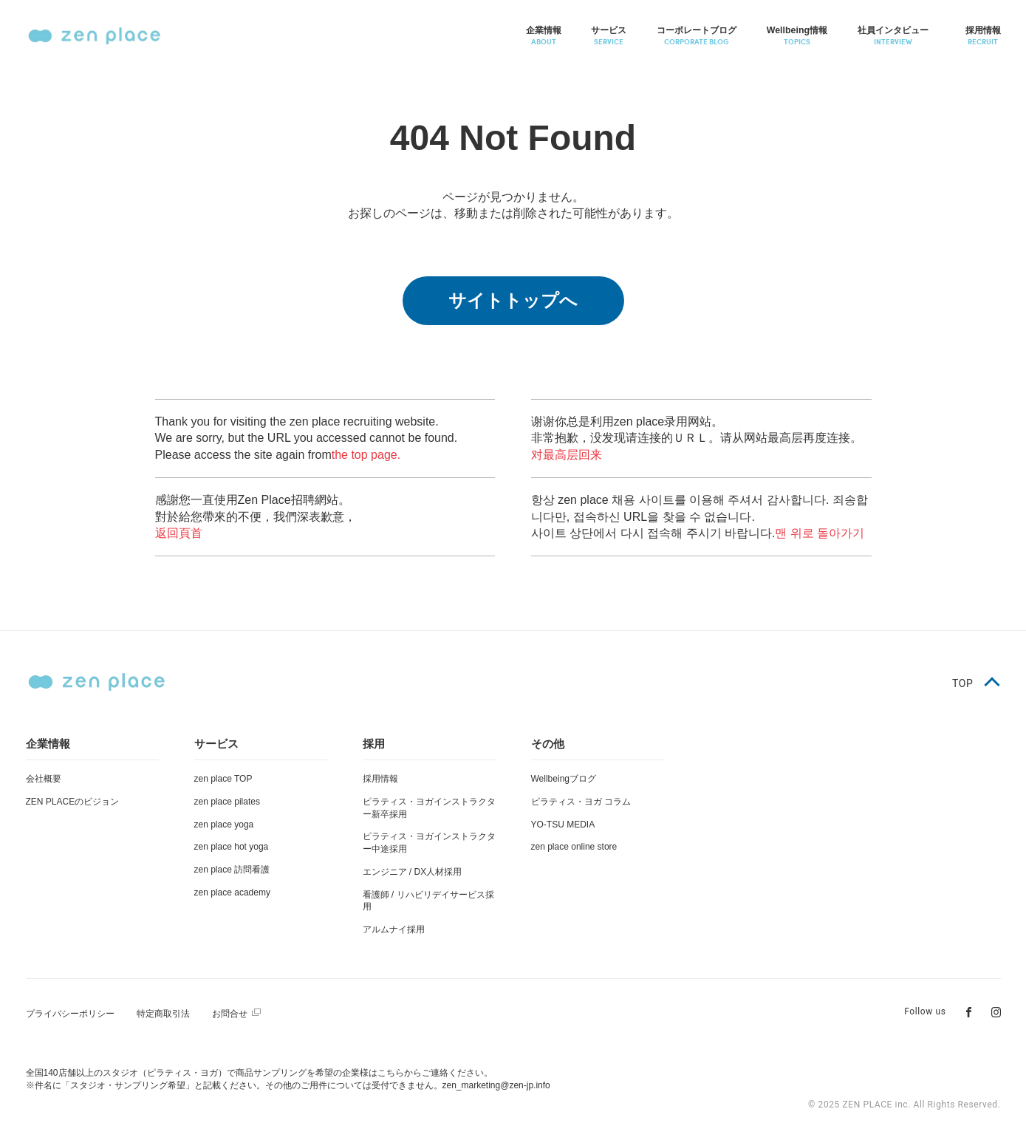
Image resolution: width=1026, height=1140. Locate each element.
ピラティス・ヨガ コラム (581, 801)
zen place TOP (223, 779)
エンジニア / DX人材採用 (412, 872)
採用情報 (380, 779)
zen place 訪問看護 (232, 869)
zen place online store (574, 847)
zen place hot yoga (231, 847)
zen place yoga (224, 824)
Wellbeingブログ (563, 779)
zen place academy (232, 892)
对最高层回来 (566, 454)
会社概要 (43, 779)
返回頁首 (178, 533)
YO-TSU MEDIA (563, 824)
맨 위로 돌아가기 (819, 533)
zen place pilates (227, 801)
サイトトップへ (513, 300)
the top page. (366, 454)
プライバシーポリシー (70, 1013)
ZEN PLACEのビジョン (73, 801)
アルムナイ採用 (394, 929)
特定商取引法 (163, 1013)
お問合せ (229, 1013)
